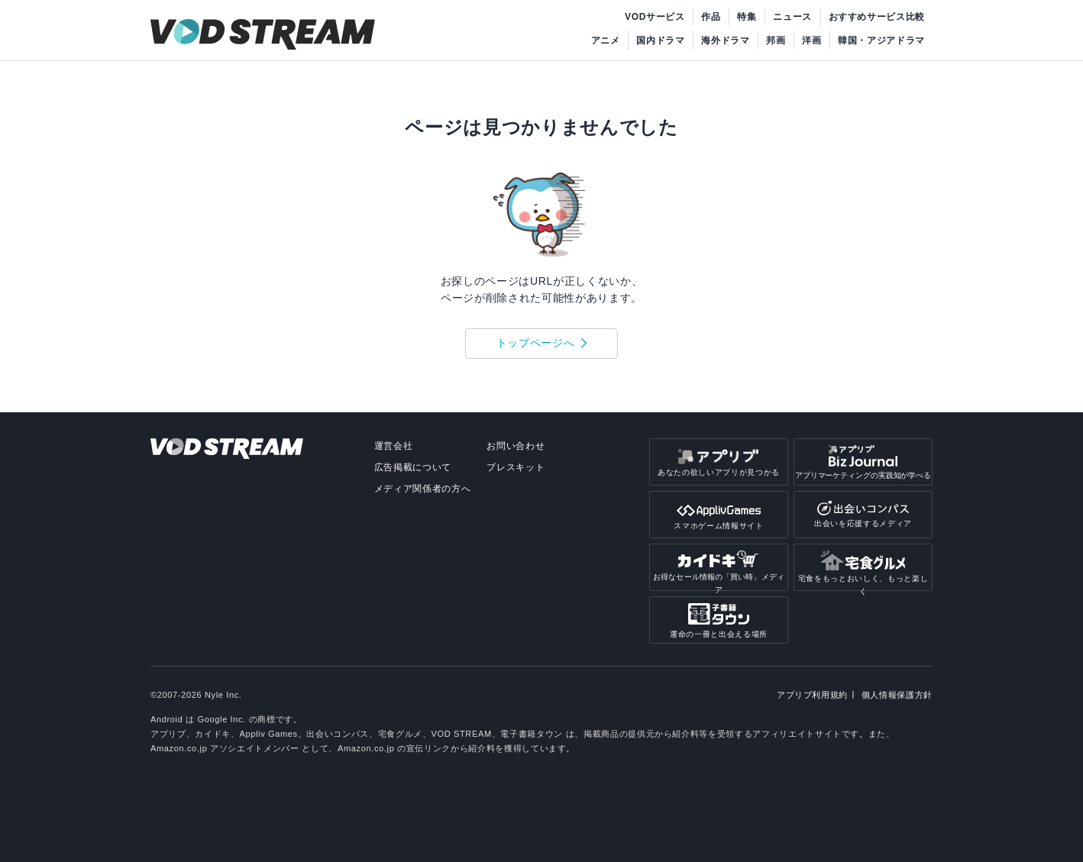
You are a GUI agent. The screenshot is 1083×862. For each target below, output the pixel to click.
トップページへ (535, 343)
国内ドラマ (660, 40)
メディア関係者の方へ (422, 488)
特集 (746, 16)
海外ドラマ (725, 40)
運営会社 (393, 446)
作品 (710, 16)
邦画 (775, 40)
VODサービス (655, 16)
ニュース (792, 16)
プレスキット (516, 467)
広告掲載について (412, 467)
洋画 (811, 40)
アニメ (605, 40)
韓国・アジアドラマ (881, 40)
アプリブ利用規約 (812, 694)
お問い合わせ (516, 446)
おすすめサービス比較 (877, 16)
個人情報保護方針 (897, 694)
